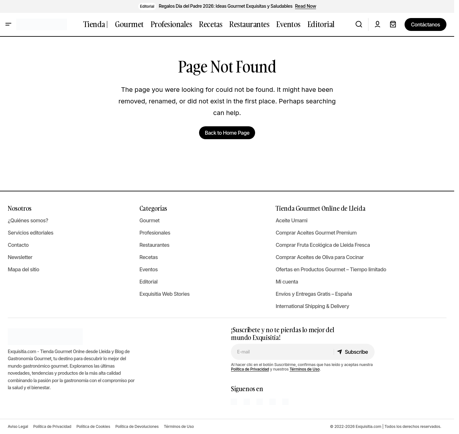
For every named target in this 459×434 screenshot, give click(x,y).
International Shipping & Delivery (312, 306)
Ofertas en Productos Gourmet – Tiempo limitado (331, 269)
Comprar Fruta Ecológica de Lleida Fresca (323, 245)
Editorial (147, 6)
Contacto (18, 245)
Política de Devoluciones (137, 426)
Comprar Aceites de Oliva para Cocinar (320, 257)
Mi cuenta (287, 281)
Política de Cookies (93, 426)
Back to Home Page (227, 133)
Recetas (148, 257)
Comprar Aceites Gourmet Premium (316, 232)
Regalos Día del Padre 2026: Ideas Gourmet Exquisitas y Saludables (225, 6)
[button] (8, 24)
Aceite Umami (292, 220)
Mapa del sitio (23, 269)
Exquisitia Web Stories (164, 294)
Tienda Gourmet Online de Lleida (321, 208)
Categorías (153, 208)
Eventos (148, 269)
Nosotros (20, 208)
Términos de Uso (305, 369)
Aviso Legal (18, 426)
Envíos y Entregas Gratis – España (314, 294)
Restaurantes (154, 245)
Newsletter (20, 257)
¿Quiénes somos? (28, 220)
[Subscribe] (354, 352)
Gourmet (149, 220)
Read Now (305, 6)
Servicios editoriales (30, 232)
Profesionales (154, 232)
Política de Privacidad (250, 369)
